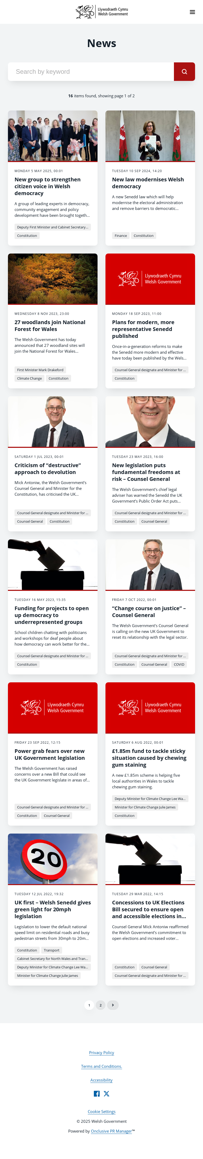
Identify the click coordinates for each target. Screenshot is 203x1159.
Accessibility (101, 1080)
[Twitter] (106, 1094)
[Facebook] (97, 1094)
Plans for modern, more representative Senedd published (143, 329)
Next (113, 1005)
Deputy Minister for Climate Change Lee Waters (151, 798)
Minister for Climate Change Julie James (145, 807)
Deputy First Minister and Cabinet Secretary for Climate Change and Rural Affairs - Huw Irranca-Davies (54, 227)
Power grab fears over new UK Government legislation (50, 754)
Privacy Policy (101, 1052)
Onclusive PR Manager (111, 1131)
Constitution (27, 235)
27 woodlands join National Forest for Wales (50, 326)
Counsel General (30, 521)
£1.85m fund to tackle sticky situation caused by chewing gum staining (149, 757)
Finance (121, 235)
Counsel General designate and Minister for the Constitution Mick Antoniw (151, 369)
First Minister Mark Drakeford (40, 369)
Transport (51, 950)
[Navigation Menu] (192, 12)
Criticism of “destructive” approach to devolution (48, 469)
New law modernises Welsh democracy (148, 183)
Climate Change (29, 378)
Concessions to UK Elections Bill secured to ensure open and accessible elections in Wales (148, 913)
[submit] (184, 71)
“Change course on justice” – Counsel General (149, 612)
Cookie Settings (102, 1111)
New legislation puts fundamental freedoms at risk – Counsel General (146, 472)
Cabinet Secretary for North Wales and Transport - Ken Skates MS (54, 958)
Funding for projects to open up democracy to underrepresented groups (52, 615)
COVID (179, 664)
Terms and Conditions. (101, 1066)
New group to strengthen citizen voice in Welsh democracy (48, 186)
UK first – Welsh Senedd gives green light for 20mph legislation (53, 909)
